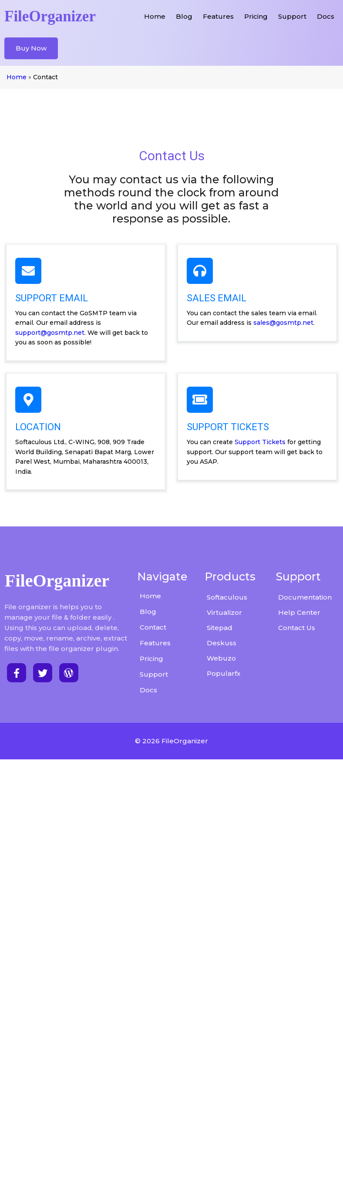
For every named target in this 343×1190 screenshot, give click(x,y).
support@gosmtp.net (257, 314)
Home (16, 78)
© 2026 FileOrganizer (171, 914)
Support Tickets (88, 633)
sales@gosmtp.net (241, 424)
